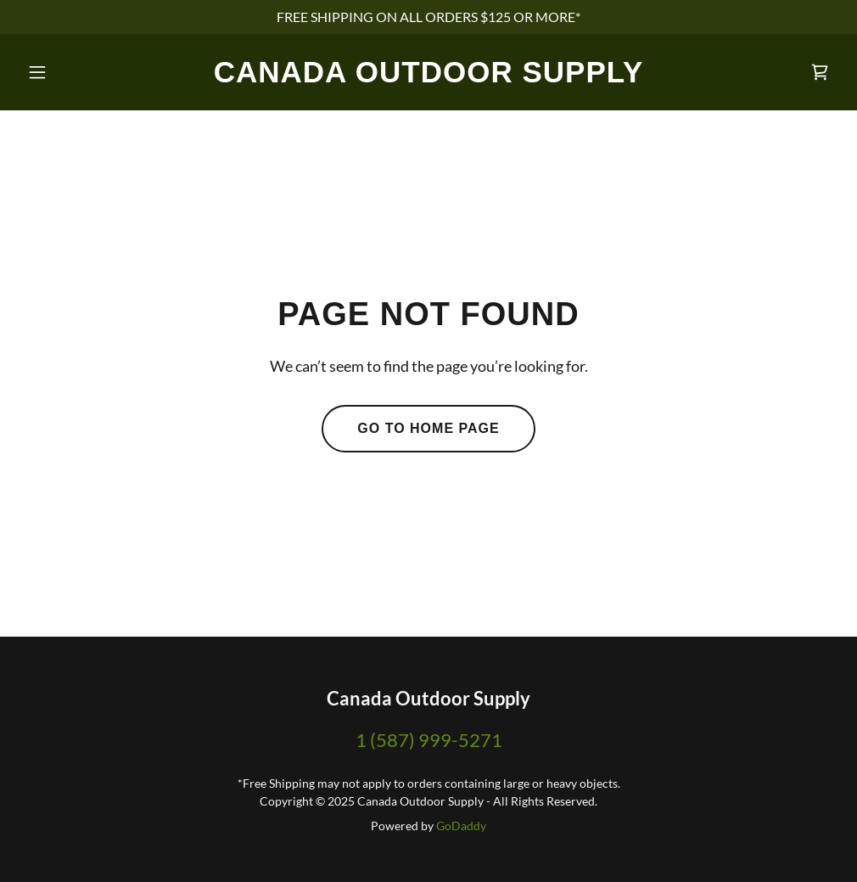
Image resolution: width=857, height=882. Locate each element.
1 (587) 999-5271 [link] (429, 739)
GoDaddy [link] (461, 825)
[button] (81, 72)
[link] (429, 77)
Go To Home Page (428, 428)
